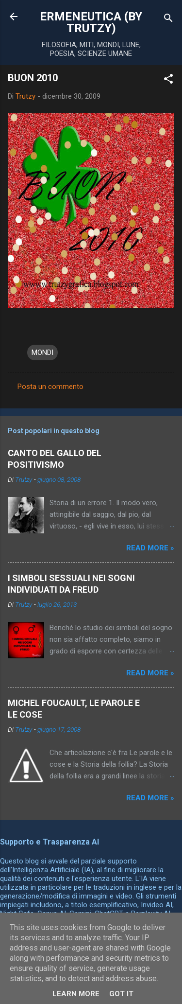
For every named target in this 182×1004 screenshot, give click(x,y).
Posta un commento (50, 386)
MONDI (42, 352)
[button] (168, 80)
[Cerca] (168, 20)
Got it (121, 993)
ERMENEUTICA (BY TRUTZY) (91, 22)
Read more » (150, 548)
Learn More (75, 993)
